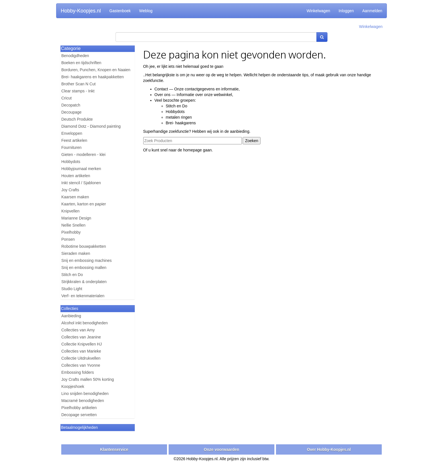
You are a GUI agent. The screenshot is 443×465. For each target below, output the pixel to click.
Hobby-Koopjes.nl (81, 11)
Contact (161, 89)
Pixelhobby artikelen (79, 407)
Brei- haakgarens (181, 123)
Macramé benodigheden (82, 400)
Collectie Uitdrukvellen (81, 358)
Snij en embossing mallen (84, 267)
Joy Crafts (70, 190)
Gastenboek (120, 10)
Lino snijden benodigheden (84, 393)
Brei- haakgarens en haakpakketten (92, 77)
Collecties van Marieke (81, 351)
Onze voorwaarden (221, 449)
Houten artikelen (75, 175)
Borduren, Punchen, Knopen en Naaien (95, 70)
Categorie (71, 48)
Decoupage (71, 112)
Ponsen (68, 239)
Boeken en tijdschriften (81, 62)
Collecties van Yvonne (80, 365)
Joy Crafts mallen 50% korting (87, 379)
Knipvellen (70, 211)
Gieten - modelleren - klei (83, 154)
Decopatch (70, 105)
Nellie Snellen (73, 225)
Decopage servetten (79, 414)
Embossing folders (77, 372)
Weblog (146, 10)
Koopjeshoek (72, 386)
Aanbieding (71, 316)
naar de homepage (185, 150)
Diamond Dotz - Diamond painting (91, 126)
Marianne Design (76, 218)
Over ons (163, 94)
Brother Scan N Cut (78, 84)
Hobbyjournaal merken (81, 168)
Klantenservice (114, 449)
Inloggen (346, 10)
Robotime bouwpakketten (83, 246)
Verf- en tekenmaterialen (83, 296)
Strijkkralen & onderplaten (84, 281)
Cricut (66, 98)
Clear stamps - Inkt (77, 91)
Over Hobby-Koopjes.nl (329, 449)
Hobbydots (70, 161)
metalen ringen (179, 117)
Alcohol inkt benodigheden (84, 323)
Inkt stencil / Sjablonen (81, 183)
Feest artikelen (74, 140)
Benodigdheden (75, 55)
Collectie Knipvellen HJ (81, 344)
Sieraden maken (75, 253)
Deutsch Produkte (77, 119)
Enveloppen (71, 133)
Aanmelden (372, 10)
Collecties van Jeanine (81, 337)
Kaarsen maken (75, 197)
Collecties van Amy (78, 330)
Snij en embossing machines (86, 260)
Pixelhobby (71, 232)
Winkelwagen (318, 10)
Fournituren (71, 147)
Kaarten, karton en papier (83, 204)
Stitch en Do (72, 274)
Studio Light (71, 288)
